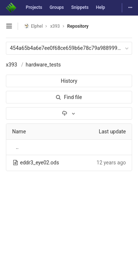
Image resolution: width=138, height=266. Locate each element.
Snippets (79, 7)
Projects (34, 7)
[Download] (69, 113)
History (69, 81)
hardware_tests (43, 65)
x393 (11, 65)
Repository (78, 26)
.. (17, 147)
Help (100, 7)
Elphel (33, 26)
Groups (57, 7)
